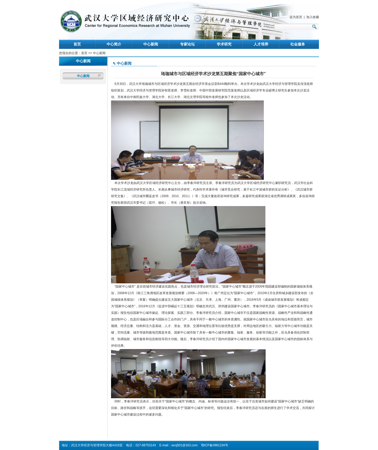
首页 (77, 44)
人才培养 (261, 44)
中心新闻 (150, 44)
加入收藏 (312, 17)
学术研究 (224, 44)
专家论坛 (187, 44)
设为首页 (296, 17)
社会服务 (297, 44)
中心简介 (114, 44)
